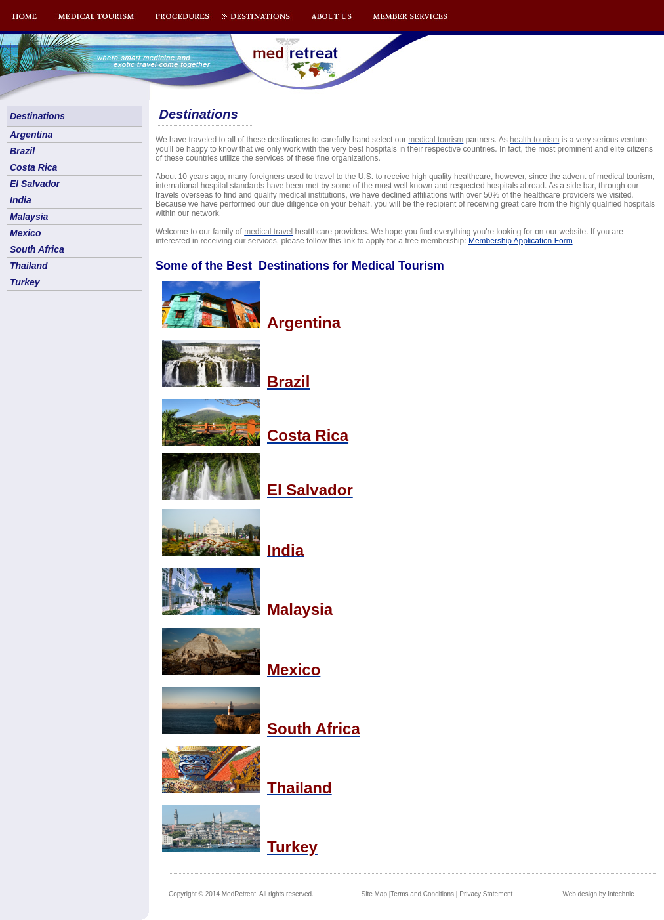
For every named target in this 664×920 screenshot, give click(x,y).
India (20, 200)
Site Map (374, 894)
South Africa (37, 249)
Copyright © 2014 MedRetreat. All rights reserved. (241, 894)
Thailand (29, 266)
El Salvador (35, 183)
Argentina (31, 134)
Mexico (25, 233)
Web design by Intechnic (598, 894)
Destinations (37, 116)
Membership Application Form (520, 240)
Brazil (22, 151)
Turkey (25, 282)
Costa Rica (33, 167)
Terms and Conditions (422, 894)
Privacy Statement (485, 894)
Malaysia (29, 216)
